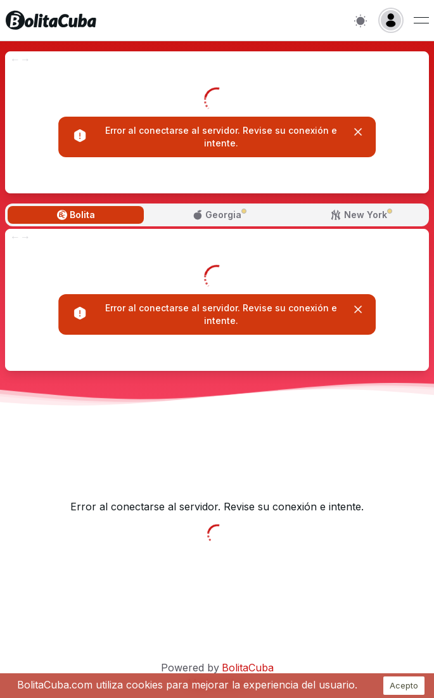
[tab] (76, 215)
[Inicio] (51, 20)
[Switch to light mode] (360, 20)
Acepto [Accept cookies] (404, 685)
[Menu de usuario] (421, 20)
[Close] (358, 132)
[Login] (391, 20)
